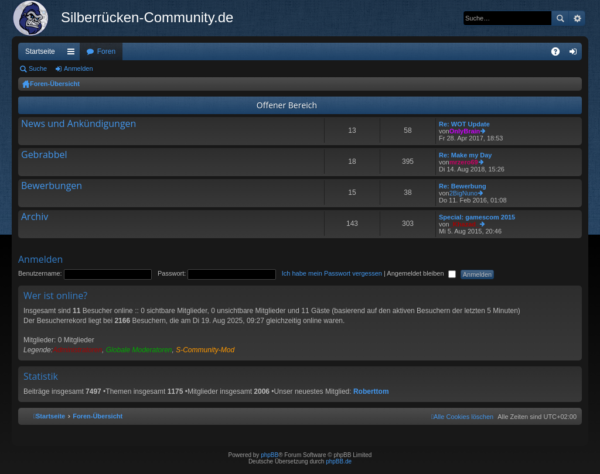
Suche (560, 18)
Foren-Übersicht (55, 83)
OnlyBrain (464, 131)
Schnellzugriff (73, 53)
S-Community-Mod (205, 350)
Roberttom (371, 391)
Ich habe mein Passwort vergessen (332, 273)
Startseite (40, 51)
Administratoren (77, 350)
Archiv (34, 217)
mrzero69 (463, 162)
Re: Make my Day (465, 155)
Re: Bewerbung (462, 186)
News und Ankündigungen (78, 124)
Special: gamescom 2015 (477, 217)
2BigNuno (463, 193)
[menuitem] (462, 416)
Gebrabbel (44, 155)
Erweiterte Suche (577, 18)
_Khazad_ (464, 224)
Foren (106, 51)
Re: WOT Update (464, 124)
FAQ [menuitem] (559, 53)
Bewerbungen (51, 186)
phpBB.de (339, 461)
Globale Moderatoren (139, 350)
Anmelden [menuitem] (576, 53)
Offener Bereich (287, 105)
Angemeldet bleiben (421, 273)
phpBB (269, 455)
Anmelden (78, 68)
